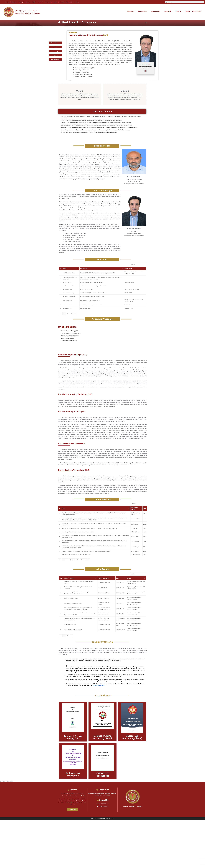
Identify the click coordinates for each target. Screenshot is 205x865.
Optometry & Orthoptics (73, 776)
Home (7, 2)
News (40, 2)
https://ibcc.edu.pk (99, 687)
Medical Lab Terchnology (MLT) (132, 739)
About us (131, 11)
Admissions (143, 11)
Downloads (54, 2)
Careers (47, 2)
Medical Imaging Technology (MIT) (102, 739)
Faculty (21, 2)
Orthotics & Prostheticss (102, 776)
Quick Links (70, 2)
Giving (77, 2)
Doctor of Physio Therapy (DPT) (73, 739)
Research (168, 11)
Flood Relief (196, 11)
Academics (156, 11)
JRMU (188, 11)
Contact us (61, 2)
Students (13, 2)
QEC (34, 2)
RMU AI (179, 11)
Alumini (28, 2)
